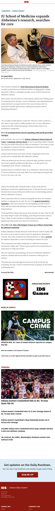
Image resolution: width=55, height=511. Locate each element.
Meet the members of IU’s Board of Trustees (15, 350)
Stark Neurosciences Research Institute (35, 87)
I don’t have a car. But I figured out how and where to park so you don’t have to (25, 356)
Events (30, 509)
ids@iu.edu (4, 493)
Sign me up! (28, 474)
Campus (12, 307)
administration (6, 11)
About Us (3, 509)
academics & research (18, 11)
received (49, 237)
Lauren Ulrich (8, 76)
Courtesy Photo (42, 70)
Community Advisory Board (17, 142)
